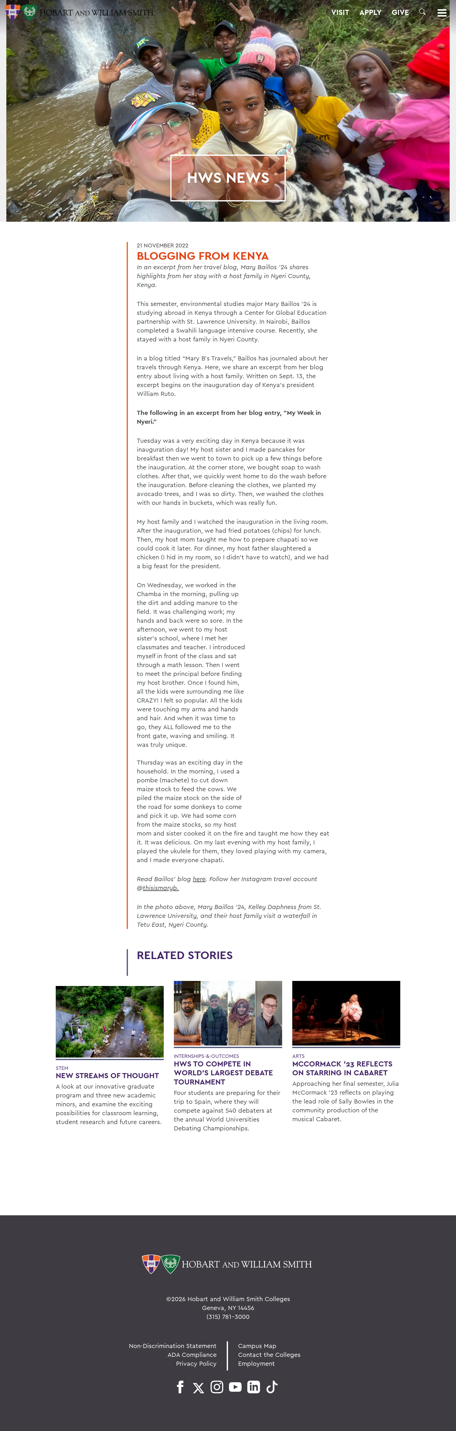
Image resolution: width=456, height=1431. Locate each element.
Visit (340, 12)
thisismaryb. (161, 888)
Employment (256, 1363)
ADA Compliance (192, 1354)
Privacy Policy (196, 1363)
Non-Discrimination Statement (173, 1346)
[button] (422, 12)
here (199, 879)
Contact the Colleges (269, 1354)
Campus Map (257, 1346)
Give (400, 12)
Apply (370, 12)
